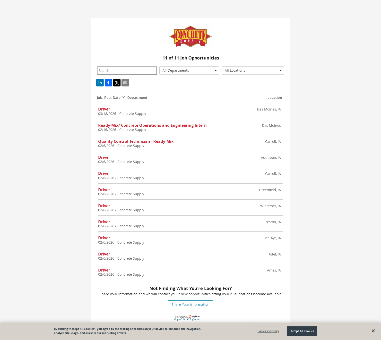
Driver (104, 109)
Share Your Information (190, 304)
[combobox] (189, 70)
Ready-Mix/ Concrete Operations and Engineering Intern (152, 125)
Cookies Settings (268, 331)
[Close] (373, 330)
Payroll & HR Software (186, 319)
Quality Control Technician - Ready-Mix (135, 141)
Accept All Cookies (302, 331)
